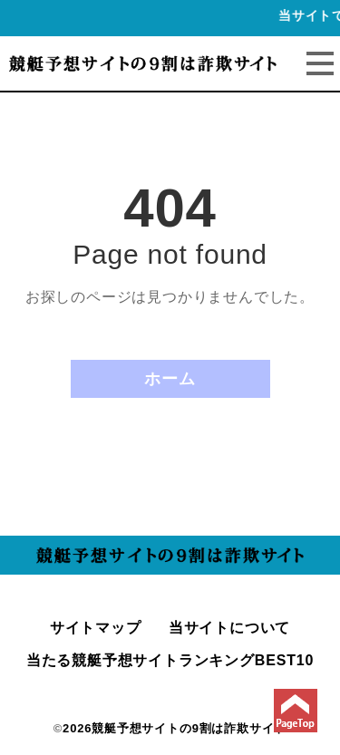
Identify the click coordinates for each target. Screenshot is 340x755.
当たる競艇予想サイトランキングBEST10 (170, 660)
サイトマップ (95, 627)
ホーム (169, 379)
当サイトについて (229, 627)
